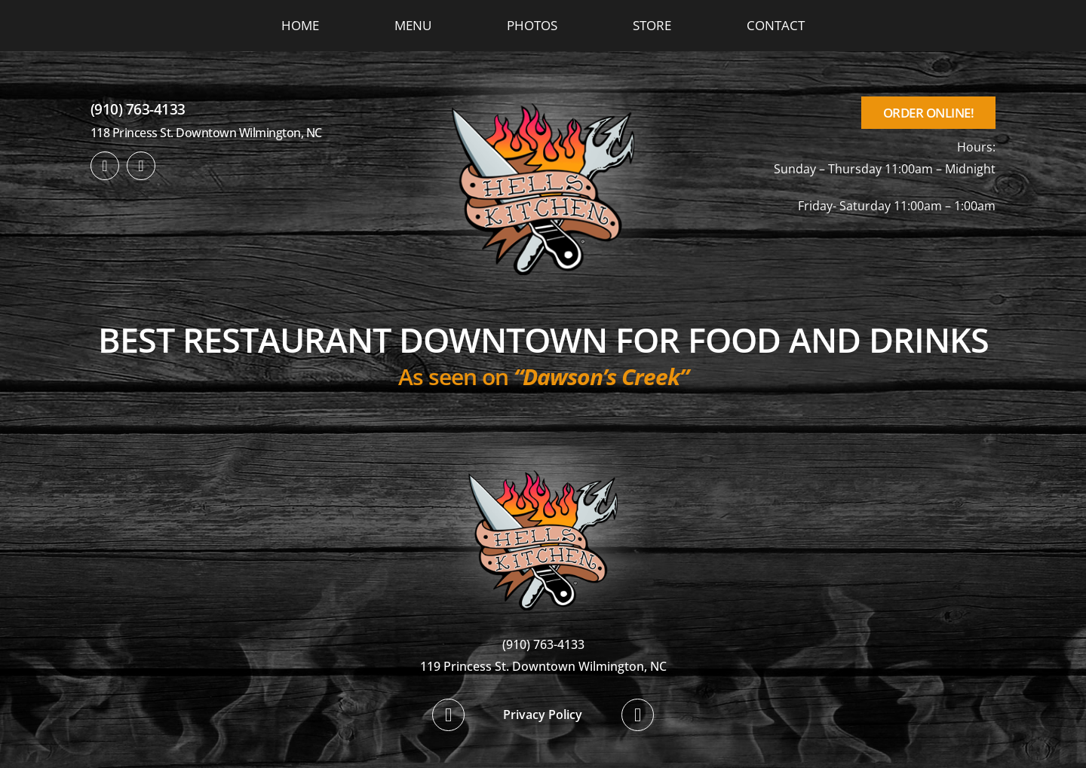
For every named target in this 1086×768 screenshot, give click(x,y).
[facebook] (104, 165)
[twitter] (141, 165)
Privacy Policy (542, 714)
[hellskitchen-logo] (543, 451)
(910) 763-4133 (138, 109)
